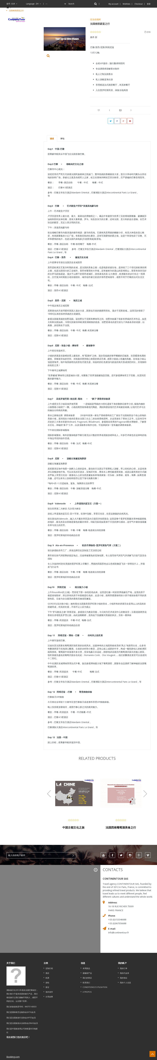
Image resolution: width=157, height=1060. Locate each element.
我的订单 (123, 968)
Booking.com (13, 1041)
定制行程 (49, 968)
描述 (52, 138)
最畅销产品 (87, 973)
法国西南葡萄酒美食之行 (121, 827)
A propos (87, 992)
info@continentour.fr (118, 932)
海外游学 (49, 992)
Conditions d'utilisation (95, 987)
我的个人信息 (125, 982)
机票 (47, 978)
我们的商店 (87, 978)
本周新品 (86, 968)
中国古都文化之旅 (73, 827)
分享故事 (49, 996)
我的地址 (123, 978)
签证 (47, 987)
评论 (62, 138)
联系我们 (86, 982)
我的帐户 (122, 963)
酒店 (47, 973)
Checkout (138, 4)
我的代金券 (124, 973)
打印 (148, 32)
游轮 (47, 982)
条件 (92, 37)
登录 (149, 4)
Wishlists (126, 4)
